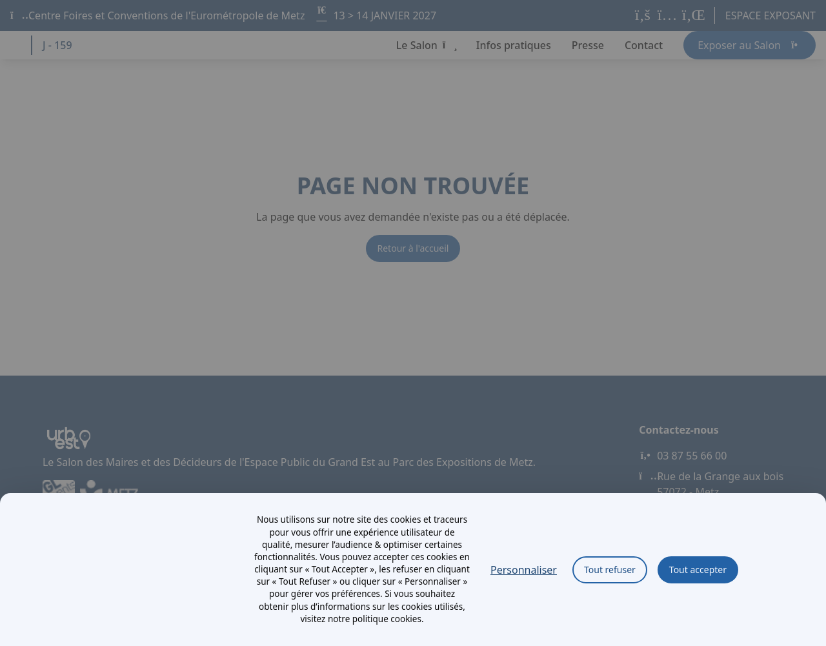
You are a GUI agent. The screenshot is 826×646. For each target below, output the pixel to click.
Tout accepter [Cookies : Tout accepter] (698, 569)
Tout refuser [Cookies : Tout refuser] (610, 569)
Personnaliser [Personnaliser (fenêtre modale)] (523, 570)
